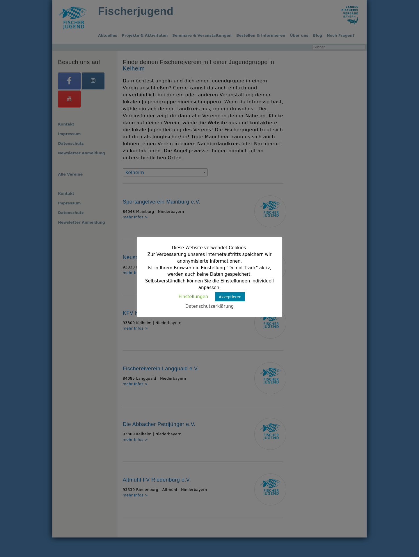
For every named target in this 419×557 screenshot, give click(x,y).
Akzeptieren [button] (230, 297)
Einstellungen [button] (193, 296)
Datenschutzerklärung (209, 306)
